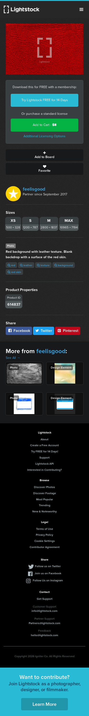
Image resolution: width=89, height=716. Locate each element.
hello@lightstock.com (44, 635)
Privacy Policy (44, 535)
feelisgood (34, 189)
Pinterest (67, 330)
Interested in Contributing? (44, 470)
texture (43, 265)
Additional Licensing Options (44, 136)
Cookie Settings (44, 541)
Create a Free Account (44, 445)
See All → (13, 357)
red (11, 265)
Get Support (44, 599)
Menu (81, 9)
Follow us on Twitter (48, 566)
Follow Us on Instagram (48, 580)
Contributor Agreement (45, 547)
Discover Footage (44, 493)
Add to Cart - (44, 124)
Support (44, 457)
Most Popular (44, 499)
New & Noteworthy (44, 511)
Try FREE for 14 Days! (44, 451)
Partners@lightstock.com (44, 623)
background (63, 265)
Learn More (44, 704)
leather (26, 265)
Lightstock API (44, 464)
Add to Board (44, 155)
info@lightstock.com (44, 611)
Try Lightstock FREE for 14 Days (44, 100)
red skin (14, 272)
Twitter (43, 330)
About (44, 439)
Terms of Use (44, 529)
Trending (44, 505)
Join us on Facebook (48, 573)
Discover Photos (44, 487)
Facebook (19, 330)
